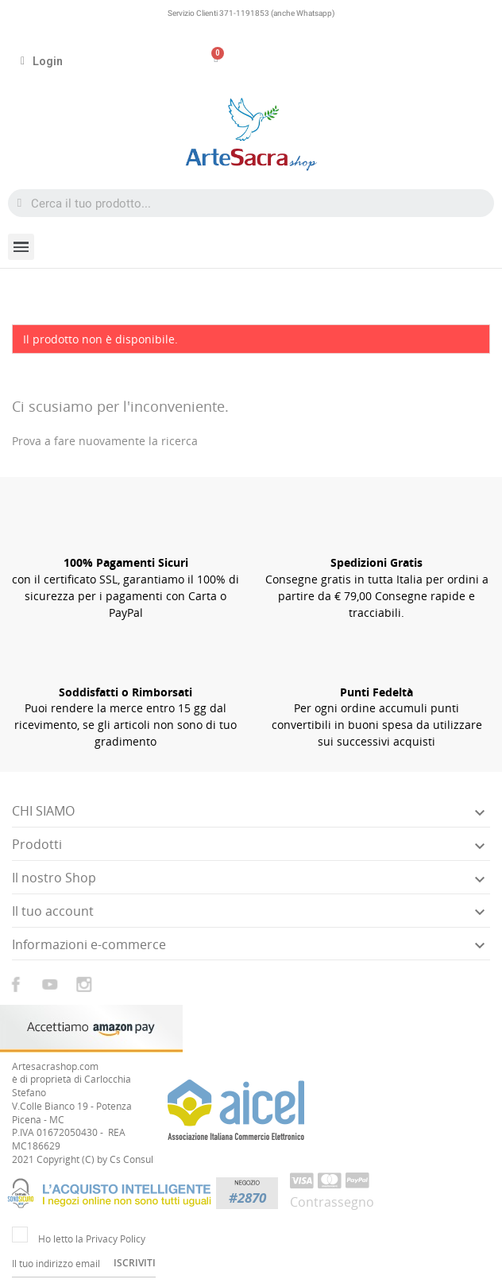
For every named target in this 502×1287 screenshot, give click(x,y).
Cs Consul (131, 1159)
